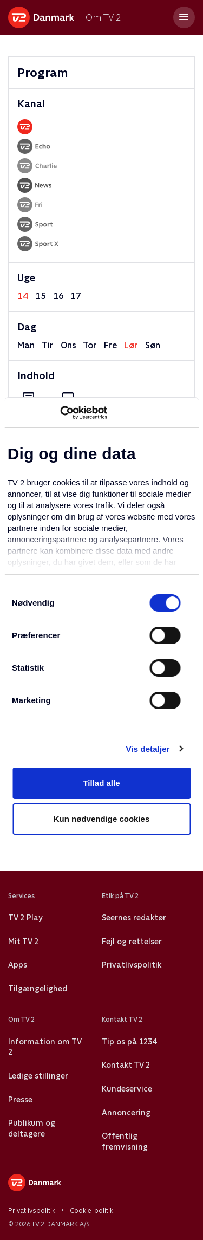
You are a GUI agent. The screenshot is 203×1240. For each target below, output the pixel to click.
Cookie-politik (91, 1211)
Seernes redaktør (134, 917)
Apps (17, 964)
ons (68, 345)
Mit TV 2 (23, 941)
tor (90, 345)
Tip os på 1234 (129, 1041)
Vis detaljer (148, 749)
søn (152, 345)
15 (40, 296)
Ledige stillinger (38, 1076)
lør (131, 345)
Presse (20, 1099)
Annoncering (126, 1112)
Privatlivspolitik (131, 964)
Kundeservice (127, 1089)
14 (22, 296)
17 (75, 296)
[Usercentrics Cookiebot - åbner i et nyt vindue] (59, 413)
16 (58, 296)
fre (110, 345)
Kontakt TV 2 (126, 1065)
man (26, 345)
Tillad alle (101, 783)
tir (48, 345)
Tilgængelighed (37, 988)
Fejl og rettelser (132, 941)
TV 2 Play (25, 917)
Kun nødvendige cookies (102, 818)
